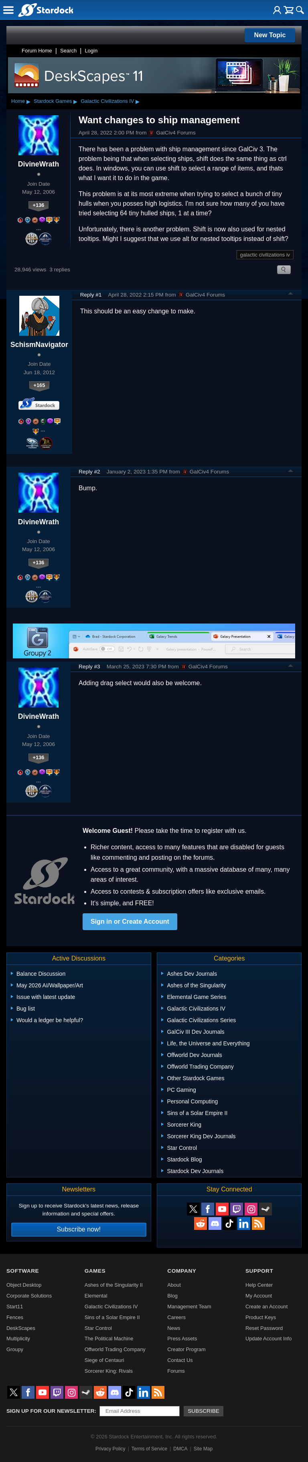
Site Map (203, 1449)
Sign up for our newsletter (50, 1411)
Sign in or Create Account (130, 921)
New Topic (270, 35)
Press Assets (182, 1339)
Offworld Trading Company (115, 1349)
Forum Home (37, 51)
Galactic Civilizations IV (107, 101)
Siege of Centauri (104, 1360)
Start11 (14, 1307)
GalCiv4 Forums (171, 133)
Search (68, 51)
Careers (176, 1317)
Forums (175, 1371)
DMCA (180, 1449)
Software (22, 1271)
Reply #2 (89, 472)
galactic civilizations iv (265, 255)
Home (18, 101)
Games (95, 1271)
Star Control (98, 1328)
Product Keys (260, 1317)
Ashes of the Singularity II (114, 1285)
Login (91, 51)
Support (259, 1271)
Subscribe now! (79, 1229)
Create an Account (266, 1307)
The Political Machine (109, 1339)
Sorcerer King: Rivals (109, 1371)
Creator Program (186, 1349)
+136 (39, 205)
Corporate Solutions (29, 1296)
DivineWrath (38, 164)
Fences (14, 1317)
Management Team (189, 1307)
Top (291, 294)
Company (181, 1271)
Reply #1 (91, 295)
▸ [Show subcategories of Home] (28, 101)
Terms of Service (149, 1449)
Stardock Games (53, 101)
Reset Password (264, 1328)
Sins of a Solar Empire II (112, 1317)
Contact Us (179, 1360)
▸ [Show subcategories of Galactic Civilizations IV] (138, 101)
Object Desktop (24, 1285)
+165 (39, 385)
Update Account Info (268, 1339)
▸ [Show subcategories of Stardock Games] (75, 101)
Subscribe (203, 1411)
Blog (172, 1296)
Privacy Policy (110, 1449)
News (173, 1328)
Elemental (96, 1296)
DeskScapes (20, 1328)
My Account (258, 1296)
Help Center (259, 1285)
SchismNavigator (39, 345)
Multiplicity (18, 1339)
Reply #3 (89, 667)
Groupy (14, 1349)
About (173, 1285)
